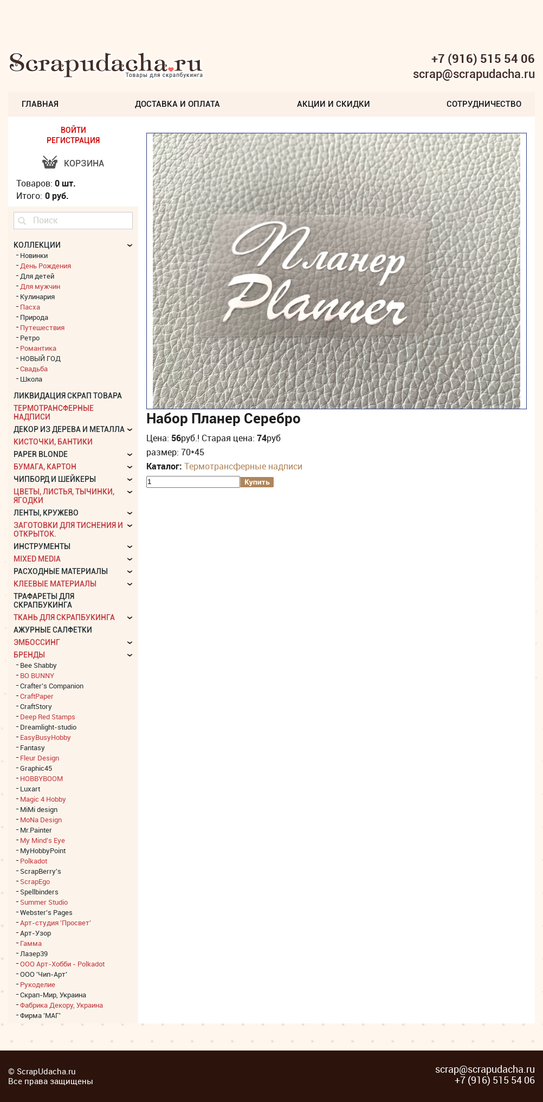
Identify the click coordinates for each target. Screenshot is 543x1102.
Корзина (84, 163)
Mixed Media (37, 559)
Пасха (30, 307)
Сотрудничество (484, 104)
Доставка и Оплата (177, 104)
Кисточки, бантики (53, 441)
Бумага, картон (45, 466)
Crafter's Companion (51, 686)
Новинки (34, 255)
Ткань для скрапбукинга (64, 617)
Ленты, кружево (46, 512)
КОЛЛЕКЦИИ (37, 245)
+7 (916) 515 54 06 (483, 58)
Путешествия (42, 327)
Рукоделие (37, 984)
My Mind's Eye (42, 840)
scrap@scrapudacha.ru (474, 74)
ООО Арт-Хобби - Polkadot (62, 964)
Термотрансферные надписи (243, 466)
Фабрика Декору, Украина (61, 1005)
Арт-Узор (35, 933)
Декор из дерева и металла (69, 429)
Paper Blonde (41, 454)
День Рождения (45, 265)
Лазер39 (34, 953)
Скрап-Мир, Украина (53, 995)
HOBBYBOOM (41, 778)
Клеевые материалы (55, 583)
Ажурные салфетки (53, 630)
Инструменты (42, 546)
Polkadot (33, 861)
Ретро (30, 338)
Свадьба (34, 368)
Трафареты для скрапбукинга (44, 600)
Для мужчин (40, 286)
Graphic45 (36, 768)
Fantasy (32, 747)
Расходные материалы (61, 571)
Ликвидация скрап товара (68, 395)
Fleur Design (39, 758)
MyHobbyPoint (43, 850)
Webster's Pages (46, 912)
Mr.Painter (36, 830)
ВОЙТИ (73, 130)
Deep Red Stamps (47, 716)
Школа (31, 379)
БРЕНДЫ (29, 654)
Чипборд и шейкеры (55, 479)
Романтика (38, 348)
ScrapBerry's (40, 871)
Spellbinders (39, 892)
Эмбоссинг (37, 642)
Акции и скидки (333, 104)
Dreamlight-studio (48, 727)
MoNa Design (41, 819)
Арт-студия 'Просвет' (55, 922)
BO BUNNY (37, 675)
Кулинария (37, 296)
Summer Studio (44, 902)
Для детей (37, 276)
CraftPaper (37, 696)
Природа (34, 317)
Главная (40, 104)
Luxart (30, 789)
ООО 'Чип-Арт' (43, 974)
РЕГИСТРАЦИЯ (73, 140)
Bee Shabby (38, 665)
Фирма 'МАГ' (40, 1015)
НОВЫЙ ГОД (40, 358)
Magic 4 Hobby (43, 799)
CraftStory (36, 706)
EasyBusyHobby (45, 737)
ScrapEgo (35, 881)
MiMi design (38, 809)
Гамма (31, 943)
